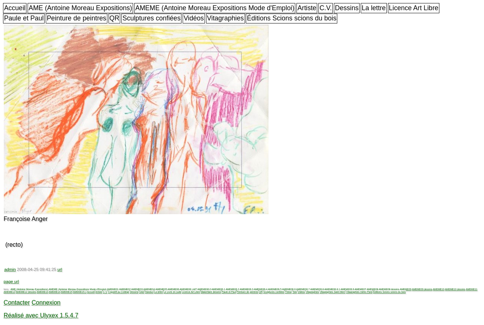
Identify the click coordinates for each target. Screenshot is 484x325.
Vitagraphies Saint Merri (332, 292)
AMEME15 (67, 292)
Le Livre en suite (173, 292)
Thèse (288, 292)
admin (10, 269)
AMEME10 (439, 289)
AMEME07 (360, 289)
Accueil (15, 8)
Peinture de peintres (76, 18)
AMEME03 (137, 289)
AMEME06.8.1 (332, 289)
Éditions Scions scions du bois (292, 18)
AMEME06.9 (347, 289)
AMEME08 (373, 289)
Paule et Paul (24, 18)
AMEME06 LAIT (188, 289)
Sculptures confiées (152, 18)
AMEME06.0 (204, 289)
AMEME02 (125, 289)
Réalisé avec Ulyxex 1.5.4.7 (41, 315)
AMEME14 (54, 292)
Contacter (17, 302)
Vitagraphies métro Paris (359, 292)
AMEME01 (113, 289)
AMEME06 (173, 289)
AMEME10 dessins (455, 289)
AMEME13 (42, 292)
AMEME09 (405, 289)
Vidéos (194, 18)
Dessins (347, 8)
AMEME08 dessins (389, 289)
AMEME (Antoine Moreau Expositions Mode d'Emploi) (215, 8)
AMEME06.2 (232, 289)
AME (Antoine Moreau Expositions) (80, 8)
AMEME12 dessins (26, 292)
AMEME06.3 (246, 289)
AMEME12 (10, 292)
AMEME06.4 (260, 289)
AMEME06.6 (289, 289)
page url (11, 281)
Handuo (149, 292)
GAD (141, 292)
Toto (294, 292)
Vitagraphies (225, 18)
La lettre (373, 8)
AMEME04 (149, 289)
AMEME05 (161, 289)
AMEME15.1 (80, 292)
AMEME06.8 (317, 289)
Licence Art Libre (413, 8)
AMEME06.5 (275, 289)
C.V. (326, 8)
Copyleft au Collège (118, 292)
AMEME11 (472, 289)
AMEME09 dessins (422, 289)
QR (114, 18)
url (59, 269)
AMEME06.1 (218, 289)
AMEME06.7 (303, 289)
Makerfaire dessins (211, 292)
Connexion (45, 302)
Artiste (307, 8)
